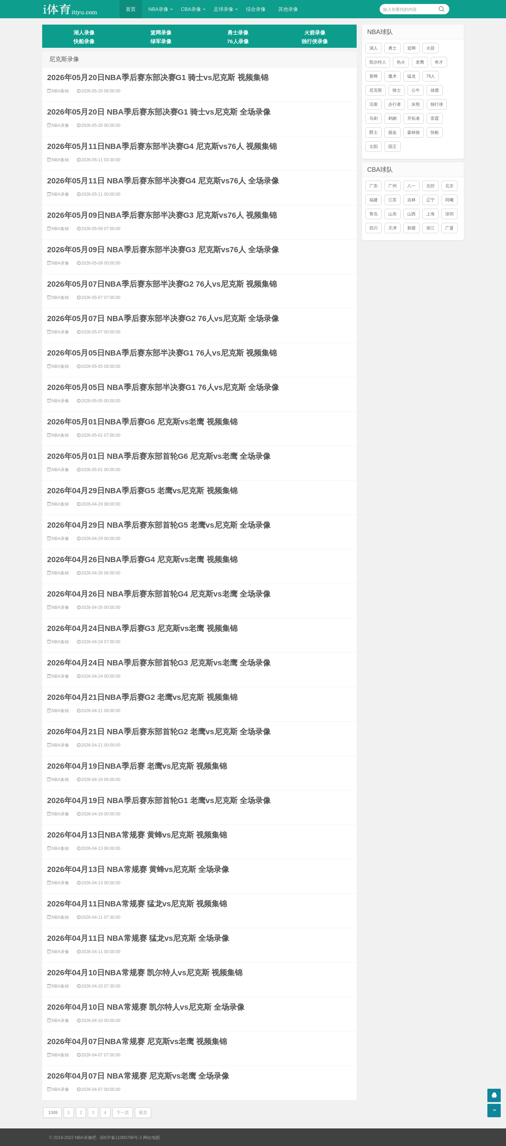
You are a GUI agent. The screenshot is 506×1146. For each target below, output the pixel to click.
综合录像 (256, 9)
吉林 (411, 199)
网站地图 (151, 1137)
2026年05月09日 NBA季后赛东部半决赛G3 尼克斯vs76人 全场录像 (163, 249)
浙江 (430, 228)
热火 (401, 62)
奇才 (439, 62)
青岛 (373, 213)
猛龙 (411, 76)
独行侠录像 (314, 41)
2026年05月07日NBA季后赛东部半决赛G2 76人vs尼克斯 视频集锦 (162, 284)
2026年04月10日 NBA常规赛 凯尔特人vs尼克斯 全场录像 (146, 1007)
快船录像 (84, 41)
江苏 (392, 199)
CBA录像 (191, 9)
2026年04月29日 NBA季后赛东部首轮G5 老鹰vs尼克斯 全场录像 (159, 525)
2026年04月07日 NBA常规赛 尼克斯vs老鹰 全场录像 (138, 1076)
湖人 (373, 48)
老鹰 (420, 62)
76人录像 (238, 41)
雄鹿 (434, 90)
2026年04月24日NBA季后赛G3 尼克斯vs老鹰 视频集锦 (142, 628)
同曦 (449, 199)
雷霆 (434, 118)
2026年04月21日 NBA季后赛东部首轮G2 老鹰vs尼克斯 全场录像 (159, 731)
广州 (392, 185)
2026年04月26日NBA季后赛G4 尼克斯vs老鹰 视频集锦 (142, 559)
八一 (411, 185)
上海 (430, 213)
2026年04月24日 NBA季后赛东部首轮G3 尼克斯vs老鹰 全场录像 (159, 662)
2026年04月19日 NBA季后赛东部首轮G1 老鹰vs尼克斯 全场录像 (159, 800)
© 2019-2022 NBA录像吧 (72, 1137)
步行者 (394, 104)
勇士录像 (237, 32)
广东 (373, 185)
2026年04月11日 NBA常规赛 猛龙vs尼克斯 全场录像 (138, 938)
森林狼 (413, 132)
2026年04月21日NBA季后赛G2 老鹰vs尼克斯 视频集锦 (142, 697)
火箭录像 (314, 32)
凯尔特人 (377, 62)
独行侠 (436, 104)
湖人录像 (84, 32)
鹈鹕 (392, 118)
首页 (131, 9)
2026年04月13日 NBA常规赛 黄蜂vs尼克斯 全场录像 (138, 869)
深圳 (449, 213)
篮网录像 (160, 32)
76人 (430, 76)
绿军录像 (160, 41)
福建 (373, 199)
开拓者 (413, 118)
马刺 (373, 118)
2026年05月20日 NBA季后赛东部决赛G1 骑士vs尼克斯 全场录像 (159, 112)
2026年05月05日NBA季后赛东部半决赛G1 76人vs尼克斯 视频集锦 (162, 353)
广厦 (449, 228)
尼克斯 (375, 90)
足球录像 (223, 9)
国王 (392, 146)
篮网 (411, 48)
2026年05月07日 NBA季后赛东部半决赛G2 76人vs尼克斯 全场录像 (163, 318)
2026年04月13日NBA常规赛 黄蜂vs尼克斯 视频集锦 (137, 835)
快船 (434, 132)
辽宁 (430, 199)
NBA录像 (158, 9)
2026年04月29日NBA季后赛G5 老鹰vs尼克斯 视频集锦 (142, 490)
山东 (392, 213)
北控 (430, 185)
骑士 (397, 90)
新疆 (411, 228)
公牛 (415, 90)
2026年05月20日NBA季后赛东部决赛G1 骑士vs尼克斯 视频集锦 (157, 77)
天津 (392, 228)
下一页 (122, 1112)
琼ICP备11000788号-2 (121, 1137)
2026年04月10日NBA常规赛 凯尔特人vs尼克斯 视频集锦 (144, 972)
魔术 (392, 76)
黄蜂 (373, 76)
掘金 (392, 132)
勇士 (392, 48)
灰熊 (415, 104)
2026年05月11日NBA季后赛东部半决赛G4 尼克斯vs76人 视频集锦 (162, 146)
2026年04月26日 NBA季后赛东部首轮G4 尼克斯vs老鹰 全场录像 (159, 594)
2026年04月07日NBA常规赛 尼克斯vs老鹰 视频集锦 (137, 1041)
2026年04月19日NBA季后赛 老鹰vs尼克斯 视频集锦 (137, 766)
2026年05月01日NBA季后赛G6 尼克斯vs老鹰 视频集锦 (142, 421)
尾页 (143, 1112)
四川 (373, 228)
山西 (411, 213)
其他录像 (288, 9)
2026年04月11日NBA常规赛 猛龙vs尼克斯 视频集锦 (137, 903)
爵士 (373, 132)
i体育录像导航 (77, 9)
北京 (449, 185)
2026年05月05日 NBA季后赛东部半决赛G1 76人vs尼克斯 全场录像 (163, 387)
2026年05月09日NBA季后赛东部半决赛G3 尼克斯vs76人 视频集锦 (162, 215)
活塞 (373, 104)
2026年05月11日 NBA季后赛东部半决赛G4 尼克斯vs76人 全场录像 (163, 180)
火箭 (430, 48)
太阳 (373, 146)
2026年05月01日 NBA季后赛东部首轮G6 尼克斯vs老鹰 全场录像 (159, 456)
